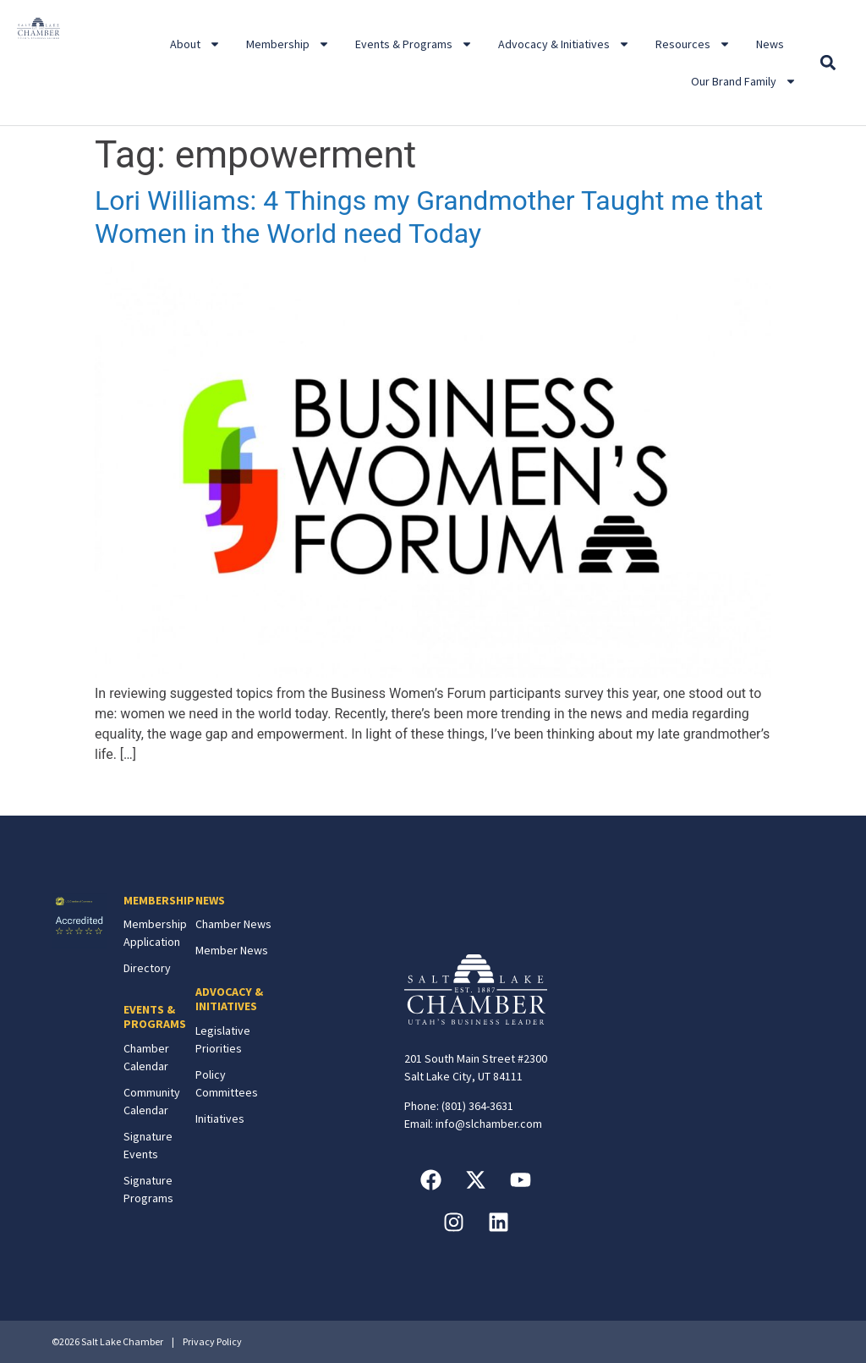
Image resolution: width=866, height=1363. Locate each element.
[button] (827, 63)
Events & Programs (414, 44)
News (770, 44)
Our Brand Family (744, 81)
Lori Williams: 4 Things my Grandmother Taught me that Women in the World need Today (429, 216)
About (195, 44)
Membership (288, 44)
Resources (693, 44)
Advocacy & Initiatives (564, 44)
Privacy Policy (212, 1341)
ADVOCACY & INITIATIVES (229, 999)
